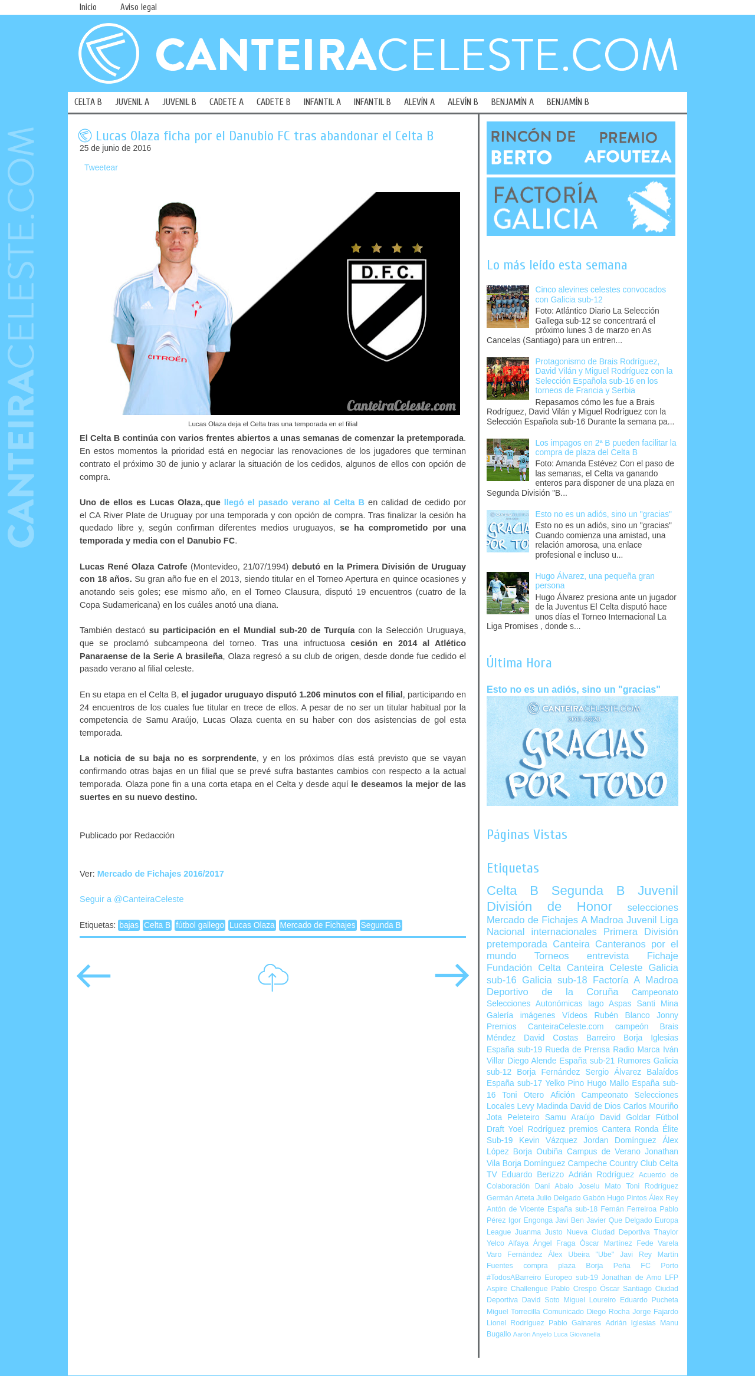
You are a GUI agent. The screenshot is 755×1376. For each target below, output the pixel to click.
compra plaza (549, 1266)
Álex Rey (663, 1198)
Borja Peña (608, 1266)
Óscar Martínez (606, 1243)
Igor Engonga (530, 1220)
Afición (562, 1095)
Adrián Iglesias (631, 1323)
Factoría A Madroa (635, 980)
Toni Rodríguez (652, 1186)
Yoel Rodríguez (536, 1129)
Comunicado (563, 1312)
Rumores (634, 1060)
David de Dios (595, 1106)
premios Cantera (600, 1129)
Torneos (551, 956)
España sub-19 (514, 1049)
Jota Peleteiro (513, 1117)
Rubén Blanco (621, 1015)
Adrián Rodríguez (601, 1174)
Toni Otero (523, 1095)
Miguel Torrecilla (513, 1312)
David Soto (541, 1300)
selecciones (653, 907)
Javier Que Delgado (619, 1220)
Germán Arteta (510, 1198)
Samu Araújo (570, 1117)
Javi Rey (636, 1254)
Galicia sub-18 (554, 980)
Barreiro (600, 1037)
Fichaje (662, 956)
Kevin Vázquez (548, 1140)
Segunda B (381, 925)
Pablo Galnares (575, 1323)
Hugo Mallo (608, 1083)
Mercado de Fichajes (318, 925)
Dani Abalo (554, 1186)
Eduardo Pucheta (649, 1300)
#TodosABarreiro (514, 1277)
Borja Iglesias (650, 1037)
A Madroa (602, 920)
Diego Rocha (608, 1312)
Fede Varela (657, 1243)
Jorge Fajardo (655, 1312)
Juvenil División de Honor (582, 898)
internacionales (564, 931)
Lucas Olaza (252, 925)
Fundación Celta (524, 967)
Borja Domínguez (534, 1163)
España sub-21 (587, 1060)
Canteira (571, 944)
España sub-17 (514, 1083)
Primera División (640, 931)
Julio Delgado (558, 1198)
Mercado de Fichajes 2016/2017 (160, 873)
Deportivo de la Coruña (553, 992)
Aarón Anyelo (532, 1334)
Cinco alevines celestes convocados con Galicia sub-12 (601, 294)
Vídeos (574, 1015)
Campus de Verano (604, 1151)
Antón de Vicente (515, 1209)
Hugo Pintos (627, 1198)
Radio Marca (636, 1049)
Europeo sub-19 (571, 1277)
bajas (129, 925)
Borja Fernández (548, 1072)
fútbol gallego (200, 925)
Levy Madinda (542, 1106)
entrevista (608, 956)
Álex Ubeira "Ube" (581, 1254)
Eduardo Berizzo (532, 1174)
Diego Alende (531, 1060)
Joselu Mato (600, 1186)
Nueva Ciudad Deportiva (608, 1232)
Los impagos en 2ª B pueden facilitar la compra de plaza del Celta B (606, 448)
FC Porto (659, 1266)
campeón (632, 1026)
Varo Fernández (514, 1254)
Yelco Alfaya (507, 1243)
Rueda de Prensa (577, 1049)
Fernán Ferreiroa (628, 1209)
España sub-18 (572, 1209)
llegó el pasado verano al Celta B (294, 502)
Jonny (667, 1015)
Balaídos (662, 1072)
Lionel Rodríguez (515, 1323)
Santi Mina (657, 1003)
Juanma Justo (538, 1232)
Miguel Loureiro (589, 1300)
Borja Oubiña (538, 1151)
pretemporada (517, 944)
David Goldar (625, 1117)
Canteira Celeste (605, 967)
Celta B (157, 925)
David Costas (551, 1037)
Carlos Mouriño (650, 1106)
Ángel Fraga (554, 1243)
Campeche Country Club (611, 1163)
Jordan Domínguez (619, 1140)
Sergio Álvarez (613, 1072)
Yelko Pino (564, 1083)
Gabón (594, 1198)
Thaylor (666, 1232)
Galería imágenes (521, 1015)
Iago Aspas (610, 1003)
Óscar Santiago (626, 1289)
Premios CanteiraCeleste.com (545, 1026)
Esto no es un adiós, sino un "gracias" (604, 514)
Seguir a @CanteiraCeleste (132, 899)
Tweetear (101, 167)
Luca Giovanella (577, 1334)
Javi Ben (569, 1220)
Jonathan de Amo (631, 1277)
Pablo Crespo (573, 1289)
